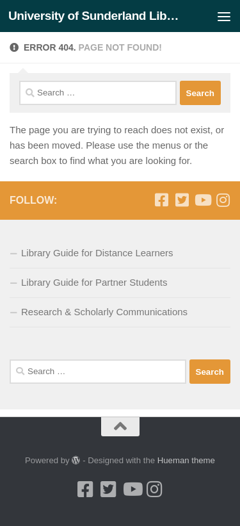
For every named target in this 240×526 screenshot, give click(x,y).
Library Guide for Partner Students (94, 282)
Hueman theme (186, 460)
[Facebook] (161, 200)
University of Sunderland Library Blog (94, 15)
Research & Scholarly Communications (104, 311)
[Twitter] (181, 200)
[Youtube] (202, 200)
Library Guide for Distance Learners (97, 252)
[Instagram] (222, 200)
